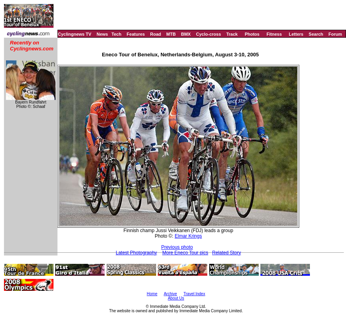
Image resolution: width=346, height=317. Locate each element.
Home (152, 294)
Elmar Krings (188, 236)
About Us (176, 298)
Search (316, 34)
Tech (116, 34)
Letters (296, 34)
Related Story (226, 253)
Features (136, 34)
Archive (170, 294)
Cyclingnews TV (74, 34)
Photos (252, 34)
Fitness (274, 34)
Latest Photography (136, 253)
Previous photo (177, 247)
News (102, 34)
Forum (335, 34)
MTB (171, 34)
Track (232, 34)
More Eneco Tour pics (185, 253)
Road (155, 34)
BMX (186, 34)
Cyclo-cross (208, 34)
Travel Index (194, 294)
